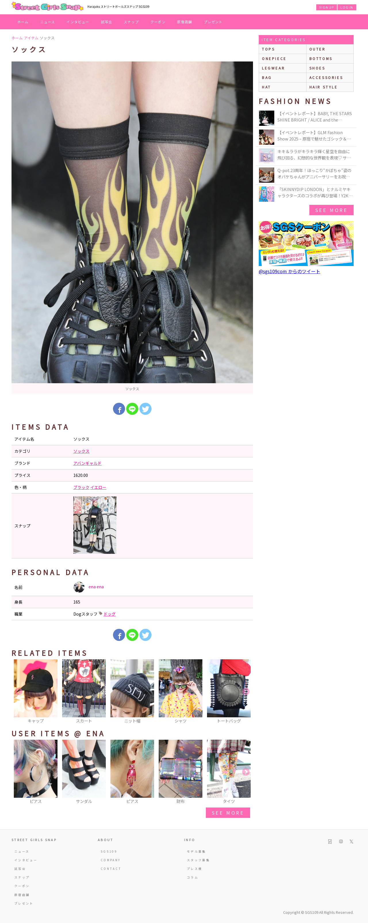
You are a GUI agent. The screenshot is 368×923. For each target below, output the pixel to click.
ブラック (81, 487)
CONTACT (111, 868)
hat (266, 86)
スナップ (131, 21)
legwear (273, 67)
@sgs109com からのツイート (289, 271)
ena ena (88, 587)
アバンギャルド (87, 463)
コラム (192, 877)
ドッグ (109, 614)
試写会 (106, 21)
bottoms (321, 58)
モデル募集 (196, 851)
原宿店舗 (184, 21)
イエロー (98, 487)
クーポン (158, 21)
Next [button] (245, 691)
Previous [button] (18, 691)
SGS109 (109, 851)
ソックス (81, 451)
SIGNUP (326, 7)
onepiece (274, 58)
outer (317, 49)
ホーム (23, 21)
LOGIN (346, 7)
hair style (323, 86)
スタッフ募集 (198, 860)
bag (267, 77)
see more (228, 812)
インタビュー (77, 21)
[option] (132, 227)
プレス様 (194, 868)
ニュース (47, 21)
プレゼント (213, 21)
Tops (268, 49)
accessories (326, 77)
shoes (317, 67)
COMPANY (111, 860)
